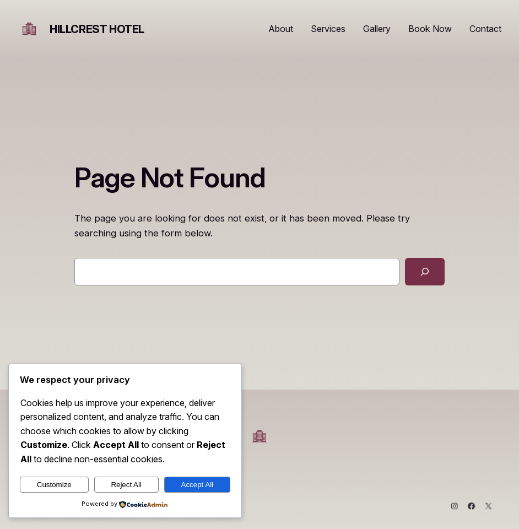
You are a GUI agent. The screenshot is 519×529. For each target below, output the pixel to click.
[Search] (425, 271)
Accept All (197, 485)
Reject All (126, 485)
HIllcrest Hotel (97, 29)
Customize (54, 485)
